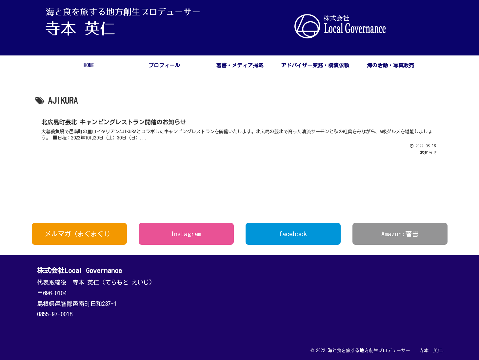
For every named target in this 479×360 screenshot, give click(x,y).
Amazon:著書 (399, 233)
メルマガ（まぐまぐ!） (79, 233)
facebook (293, 233)
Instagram (186, 233)
